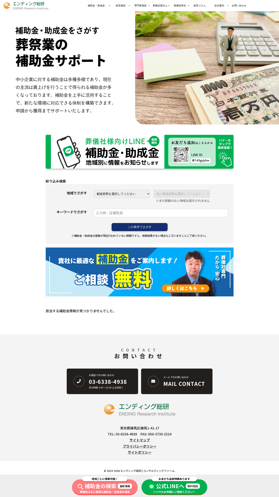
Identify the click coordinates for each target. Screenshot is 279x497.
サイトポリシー (139, 452)
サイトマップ (139, 439)
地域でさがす (77, 192)
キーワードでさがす (72, 211)
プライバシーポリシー (140, 446)
